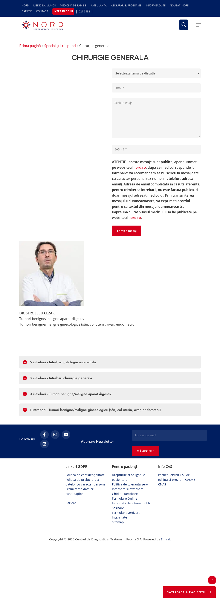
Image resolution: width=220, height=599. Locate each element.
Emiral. (166, 539)
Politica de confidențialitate (85, 475)
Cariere (71, 503)
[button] (198, 25)
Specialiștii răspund (60, 45)
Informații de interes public (131, 503)
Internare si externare (128, 489)
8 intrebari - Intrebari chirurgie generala (57, 378)
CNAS (162, 484)
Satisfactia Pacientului (189, 592)
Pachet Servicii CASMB (174, 475)
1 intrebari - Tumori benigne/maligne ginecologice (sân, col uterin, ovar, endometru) (92, 409)
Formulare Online (124, 498)
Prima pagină (30, 45)
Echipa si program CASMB (177, 480)
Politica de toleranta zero (130, 484)
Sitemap (118, 522)
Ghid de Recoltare (125, 494)
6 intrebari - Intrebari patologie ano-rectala (59, 362)
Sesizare (118, 508)
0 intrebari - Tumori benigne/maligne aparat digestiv (67, 393)
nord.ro (139, 167)
